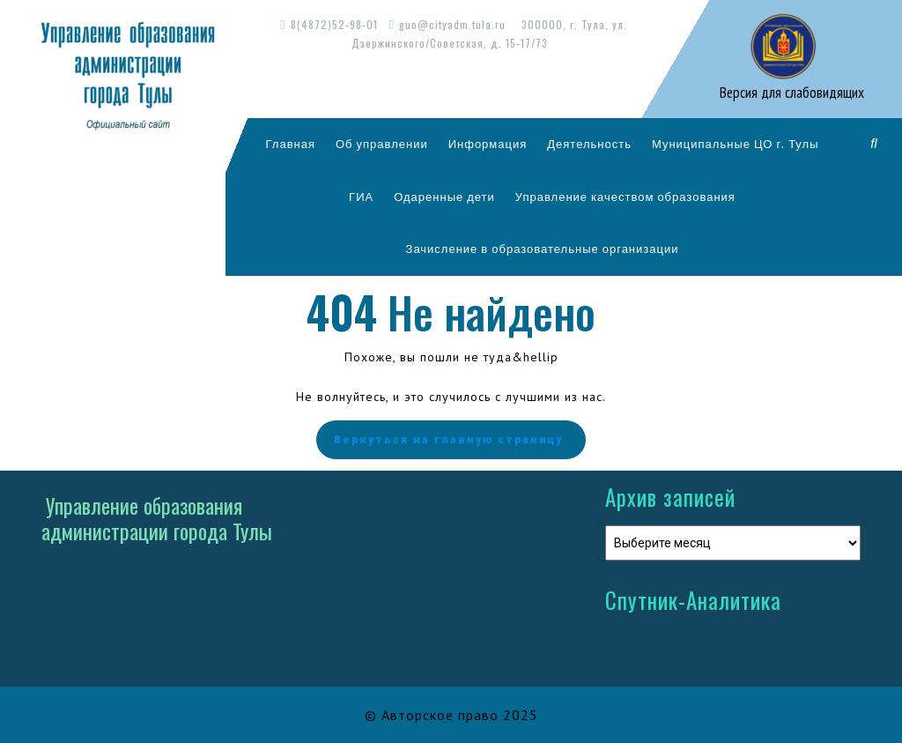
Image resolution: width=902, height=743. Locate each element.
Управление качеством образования (625, 196)
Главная (290, 143)
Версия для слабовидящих (790, 92)
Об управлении (382, 143)
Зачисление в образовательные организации (542, 248)
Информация (488, 143)
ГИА (361, 196)
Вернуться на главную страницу (451, 440)
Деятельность (589, 143)
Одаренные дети (444, 196)
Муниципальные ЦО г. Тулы (735, 143)
